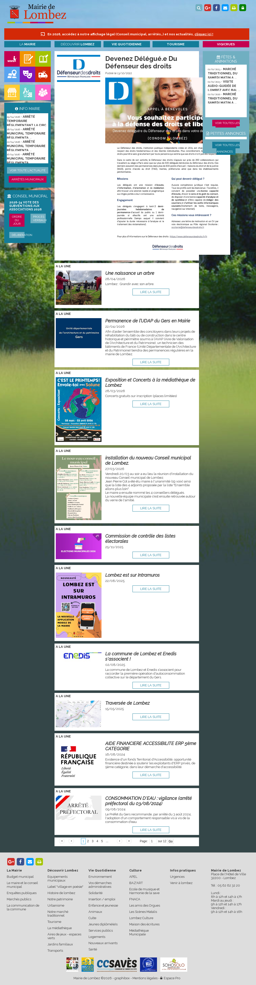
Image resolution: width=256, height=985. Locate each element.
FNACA (134, 899)
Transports (55, 950)
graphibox (122, 978)
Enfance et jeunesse (103, 905)
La (28, 44)
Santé (92, 949)
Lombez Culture (141, 918)
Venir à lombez (181, 883)
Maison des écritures (144, 924)
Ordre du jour (17, 220)
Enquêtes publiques (21, 893)
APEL (133, 877)
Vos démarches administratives (100, 885)
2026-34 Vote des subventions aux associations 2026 (25, 206)
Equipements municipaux (58, 878)
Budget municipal (20, 877)
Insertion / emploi (101, 899)
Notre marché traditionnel (58, 913)
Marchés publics (19, 899)
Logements (96, 937)
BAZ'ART (136, 883)
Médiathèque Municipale (139, 932)
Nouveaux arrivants (103, 943)
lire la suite (151, 292)
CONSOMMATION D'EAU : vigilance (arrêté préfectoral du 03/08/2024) (148, 801)
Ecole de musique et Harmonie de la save (144, 891)
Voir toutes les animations (227, 126)
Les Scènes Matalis (143, 912)
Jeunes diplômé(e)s (103, 924)
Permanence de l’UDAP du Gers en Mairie (147, 320)
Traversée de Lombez (127, 703)
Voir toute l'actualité (28, 170)
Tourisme (54, 922)
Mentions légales (145, 978)
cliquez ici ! (203, 34)
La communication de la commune (23, 907)
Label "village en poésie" (65, 887)
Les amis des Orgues (144, 905)
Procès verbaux (40, 218)
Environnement (100, 877)
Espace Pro (170, 978)
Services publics (100, 930)
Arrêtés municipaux (28, 179)
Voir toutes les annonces (227, 148)
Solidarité (95, 893)
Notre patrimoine (60, 899)
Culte (92, 918)
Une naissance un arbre (129, 273)
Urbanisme (56, 905)
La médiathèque (60, 928)
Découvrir (77, 44)
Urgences (177, 877)
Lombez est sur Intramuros (132, 575)
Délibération (22, 235)
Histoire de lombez (61, 893)
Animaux (95, 912)
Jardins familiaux (60, 944)
